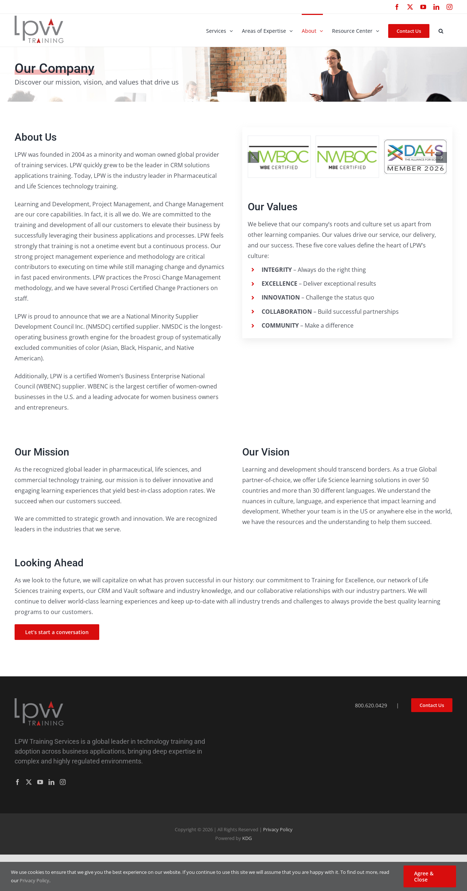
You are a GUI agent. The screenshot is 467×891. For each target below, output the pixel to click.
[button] (441, 30)
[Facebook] (17, 782)
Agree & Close (423, 876)
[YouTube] (40, 782)
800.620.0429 (371, 705)
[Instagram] (63, 782)
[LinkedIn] (51, 782)
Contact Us (432, 705)
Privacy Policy (278, 829)
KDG (247, 838)
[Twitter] (29, 782)
